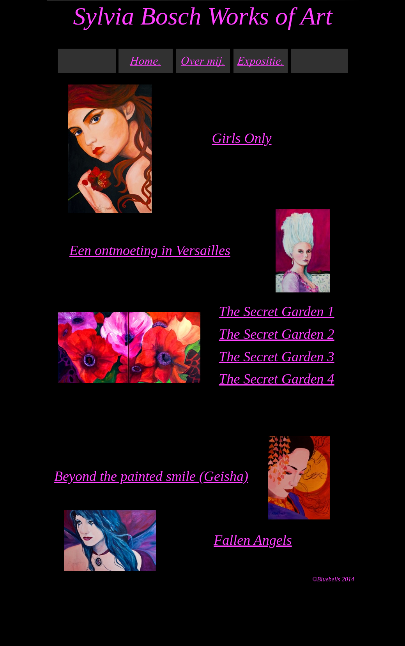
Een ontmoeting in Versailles (149, 250)
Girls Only (242, 138)
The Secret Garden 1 (276, 311)
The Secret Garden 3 (276, 356)
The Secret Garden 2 (276, 334)
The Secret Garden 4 (276, 379)
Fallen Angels (253, 540)
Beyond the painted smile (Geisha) (151, 476)
